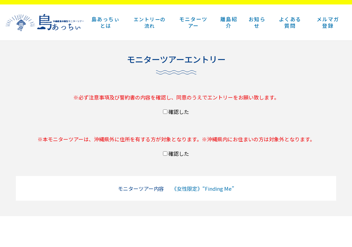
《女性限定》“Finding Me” (203, 188)
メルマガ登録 (328, 22)
